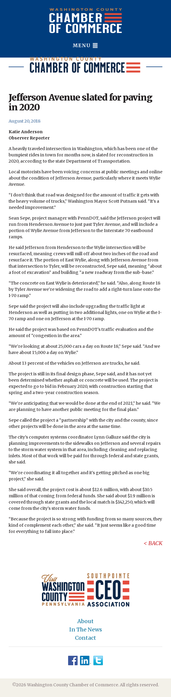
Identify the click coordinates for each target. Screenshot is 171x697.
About (85, 621)
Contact (85, 638)
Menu (85, 45)
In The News (85, 629)
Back (155, 543)
